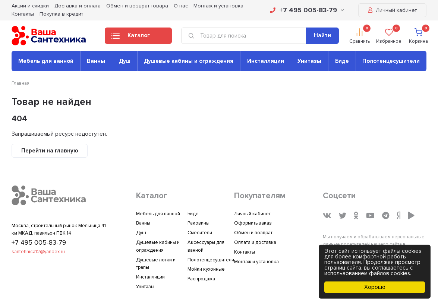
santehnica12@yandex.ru (38, 252)
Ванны (96, 61)
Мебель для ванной (45, 61)
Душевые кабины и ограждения (188, 61)
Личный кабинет (392, 10)
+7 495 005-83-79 (307, 10)
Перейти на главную (49, 150)
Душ (124, 61)
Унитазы (309, 61)
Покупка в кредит (61, 14)
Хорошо (374, 287)
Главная (20, 83)
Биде (342, 61)
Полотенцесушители (391, 61)
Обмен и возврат (253, 233)
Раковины (198, 223)
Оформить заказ (253, 223)
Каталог (130, 37)
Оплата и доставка (255, 242)
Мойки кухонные (206, 269)
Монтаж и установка (256, 262)
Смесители (200, 233)
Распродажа (201, 279)
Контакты (23, 14)
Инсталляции (265, 61)
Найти (322, 35)
